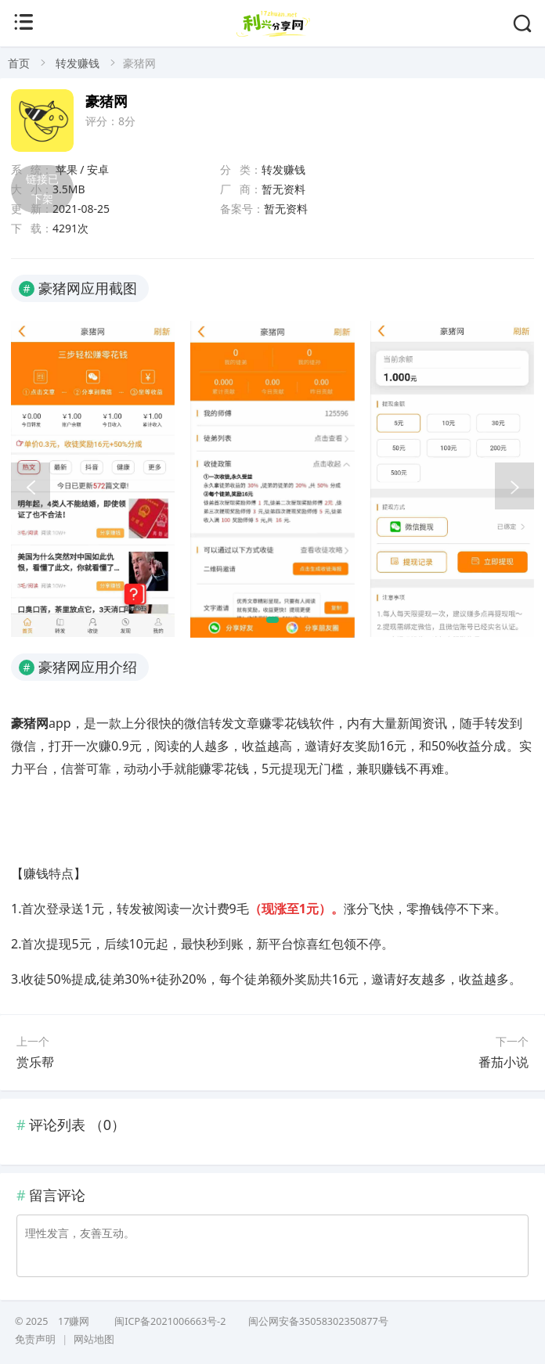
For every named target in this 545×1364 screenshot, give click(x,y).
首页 (19, 63)
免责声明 (35, 1339)
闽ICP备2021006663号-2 (170, 1321)
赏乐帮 (35, 1062)
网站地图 (94, 1339)
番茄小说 (503, 1062)
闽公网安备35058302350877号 (317, 1321)
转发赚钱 (77, 63)
